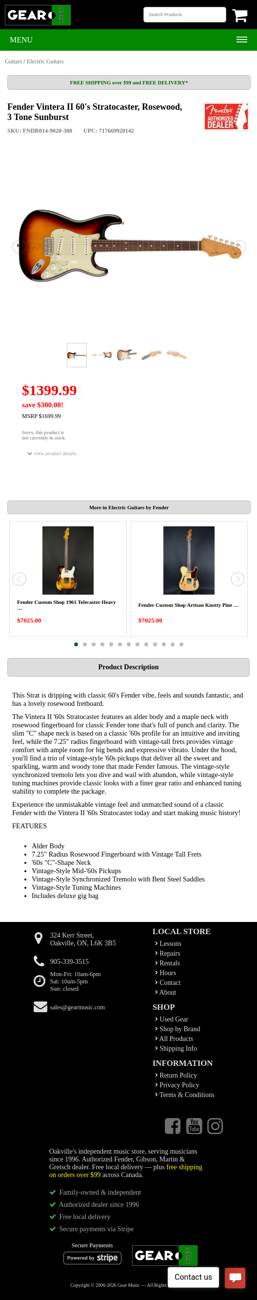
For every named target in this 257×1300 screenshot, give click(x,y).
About (165, 992)
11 (164, 644)
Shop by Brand (177, 1029)
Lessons (168, 943)
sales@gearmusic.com (77, 1007)
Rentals (167, 963)
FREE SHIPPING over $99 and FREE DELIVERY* (129, 82)
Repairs (167, 953)
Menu (21, 40)
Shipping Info (176, 1048)
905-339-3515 (69, 961)
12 (173, 644)
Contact (168, 982)
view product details (52, 453)
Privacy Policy (177, 1085)
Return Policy (176, 1075)
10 (155, 644)
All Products (174, 1038)
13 (181, 644)
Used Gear (171, 1019)
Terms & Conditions (185, 1095)
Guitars (13, 61)
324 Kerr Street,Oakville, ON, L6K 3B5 (83, 939)
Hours (165, 973)
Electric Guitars (45, 61)
